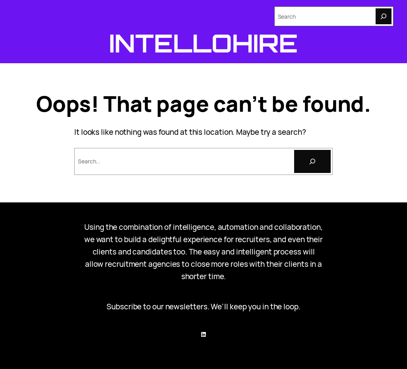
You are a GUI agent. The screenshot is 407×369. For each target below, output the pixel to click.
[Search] (383, 16)
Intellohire (203, 42)
